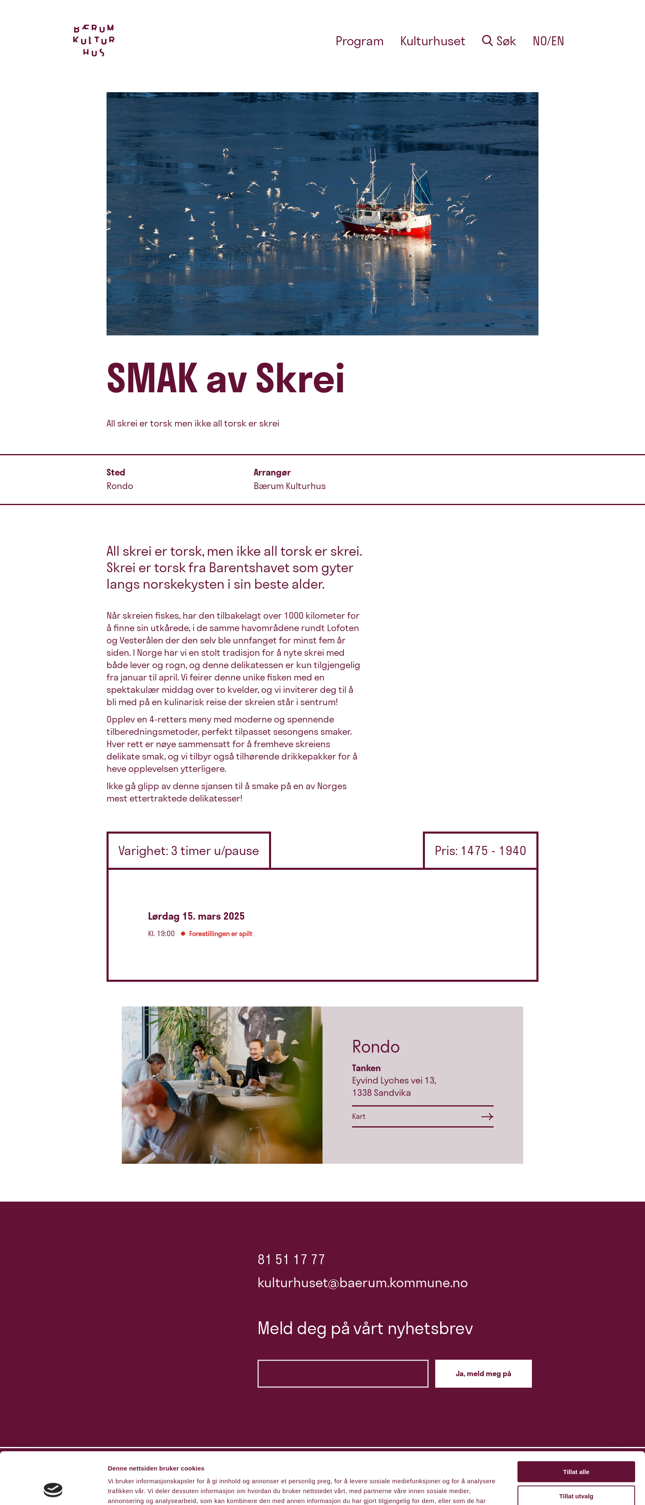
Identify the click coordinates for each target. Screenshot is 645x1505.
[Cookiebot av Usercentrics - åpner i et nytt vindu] (53, 1489)
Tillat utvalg (576, 1447)
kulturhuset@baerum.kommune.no (363, 1282)
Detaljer (438, 1488)
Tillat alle (576, 1422)
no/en (548, 41)
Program (360, 41)
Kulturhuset (433, 41)
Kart (359, 1116)
